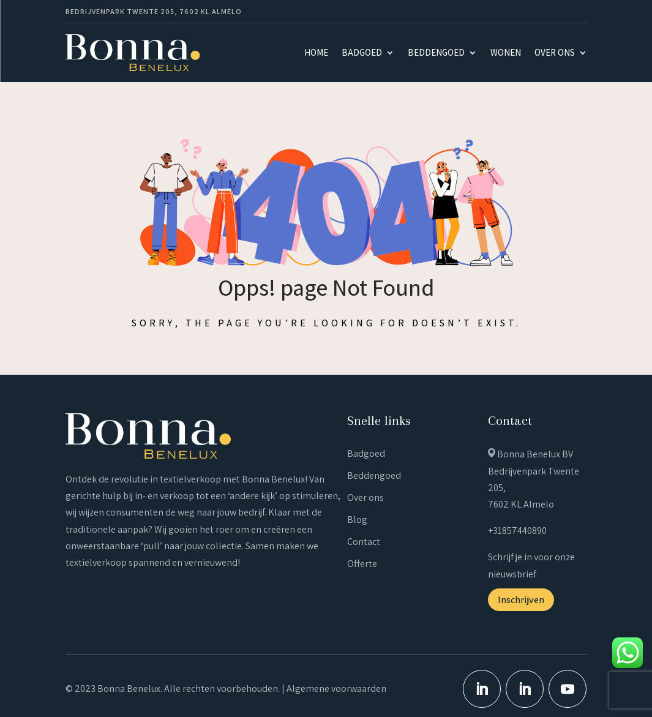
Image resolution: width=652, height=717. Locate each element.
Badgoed (362, 52)
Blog (357, 519)
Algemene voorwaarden (336, 688)
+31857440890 (517, 530)
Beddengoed (436, 52)
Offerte (362, 563)
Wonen (505, 52)
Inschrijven (521, 599)
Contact (363, 541)
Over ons (554, 52)
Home (316, 52)
